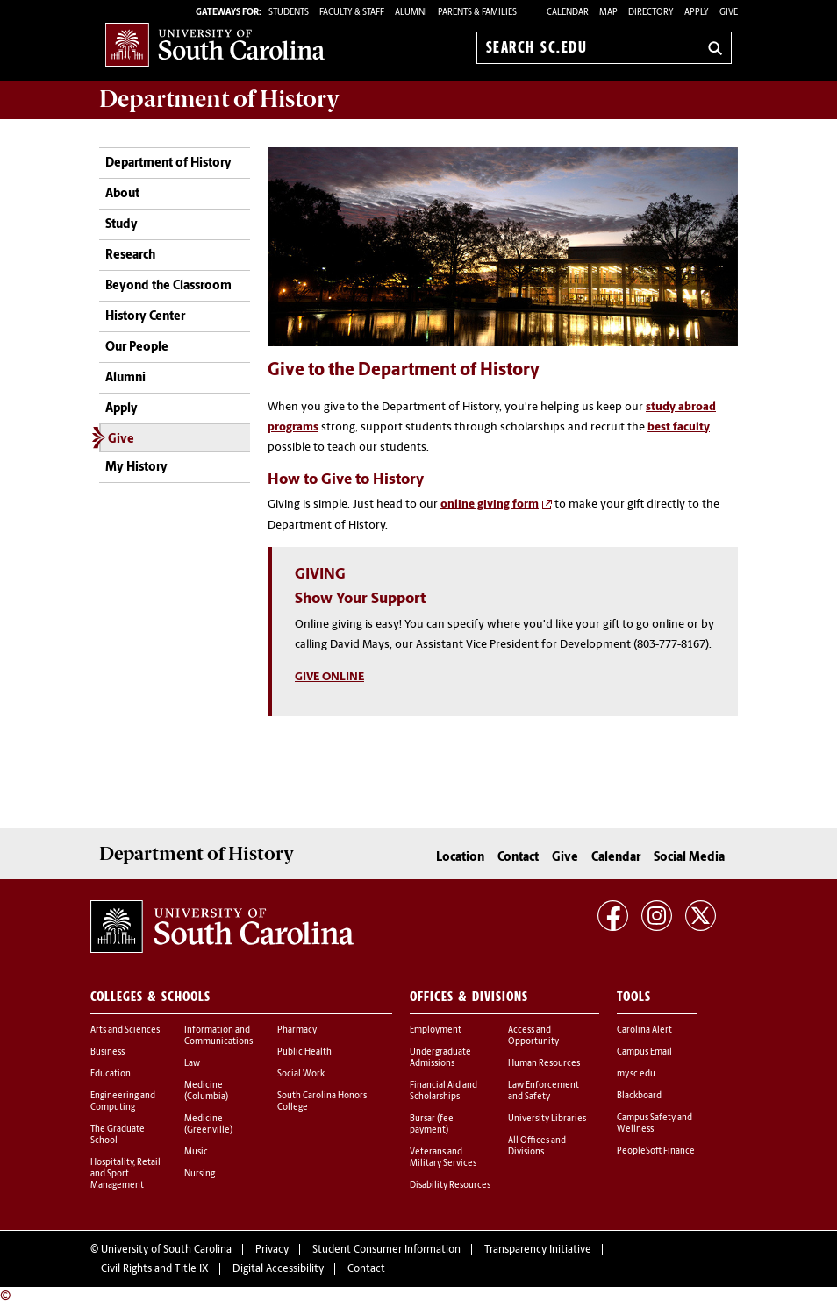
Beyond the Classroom (168, 286)
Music (196, 1152)
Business (107, 1052)
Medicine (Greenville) (208, 1124)
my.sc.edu (636, 1074)
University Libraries (547, 1119)
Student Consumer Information (386, 1250)
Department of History (168, 163)
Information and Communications (218, 1036)
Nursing (199, 1174)
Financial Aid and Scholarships (443, 1091)
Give (728, 13)
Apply (696, 13)
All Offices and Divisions (537, 1146)
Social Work (301, 1074)
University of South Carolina (166, 1250)
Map (608, 13)
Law (192, 1064)
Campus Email (644, 1052)
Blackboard (639, 1096)
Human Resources (544, 1064)
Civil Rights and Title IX (155, 1269)
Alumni (125, 378)
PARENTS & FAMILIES (477, 13)
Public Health (304, 1052)
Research (130, 255)
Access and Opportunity (533, 1036)
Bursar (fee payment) (432, 1124)
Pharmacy (297, 1030)
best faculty (678, 427)
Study (121, 224)
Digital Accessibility (278, 1269)
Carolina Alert (644, 1030)
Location (460, 857)
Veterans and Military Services (443, 1157)
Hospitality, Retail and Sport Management (125, 1174)
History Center (145, 316)
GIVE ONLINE (329, 677)
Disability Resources (450, 1185)
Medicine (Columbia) (206, 1091)
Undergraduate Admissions (440, 1058)
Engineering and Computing (122, 1101)
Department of (219, 99)
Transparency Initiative (537, 1250)
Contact (518, 857)
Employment (435, 1030)
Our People (136, 347)
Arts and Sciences (125, 1030)
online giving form (489, 504)
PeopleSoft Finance (656, 1151)
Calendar (568, 13)
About (122, 194)
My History (136, 467)
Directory (651, 13)
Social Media (689, 857)
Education (110, 1074)
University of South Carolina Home (215, 44)
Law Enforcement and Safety (543, 1091)
